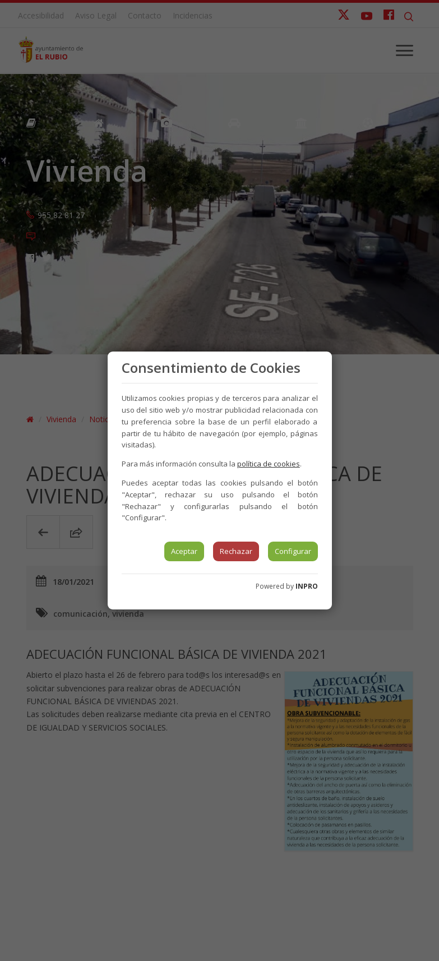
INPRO (306, 586)
